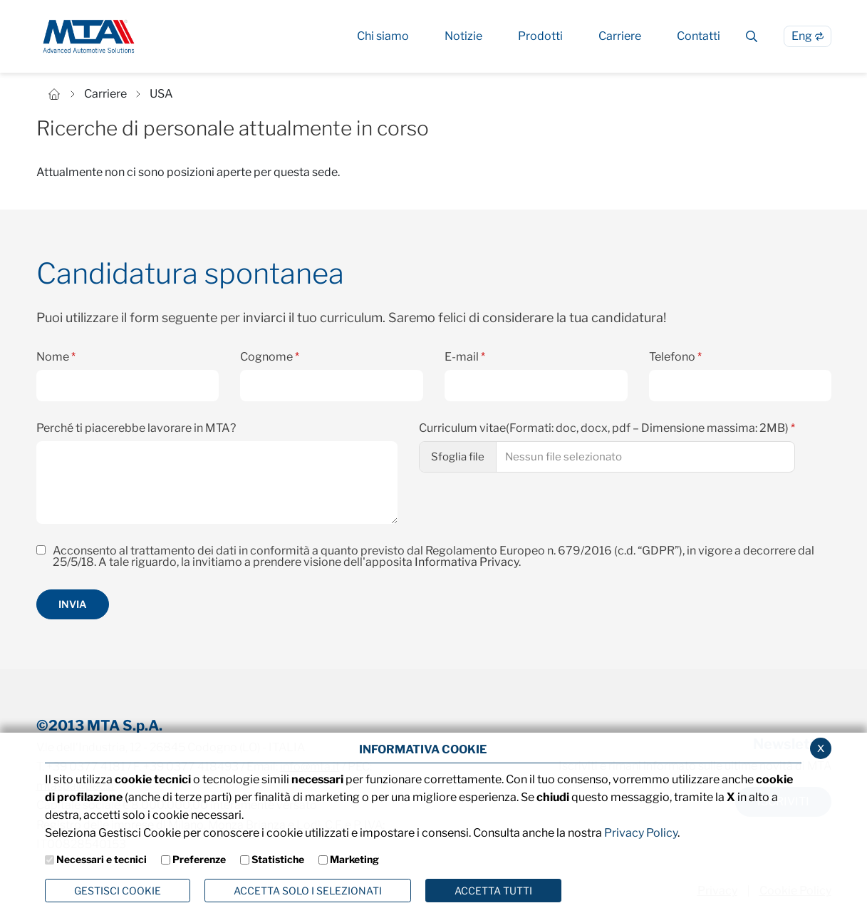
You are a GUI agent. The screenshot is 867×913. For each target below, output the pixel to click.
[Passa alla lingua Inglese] (807, 36)
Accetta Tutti (493, 890)
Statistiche (277, 859)
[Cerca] (752, 36)
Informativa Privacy (467, 562)
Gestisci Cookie (117, 890)
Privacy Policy (640, 833)
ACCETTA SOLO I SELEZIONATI (308, 890)
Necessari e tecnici (101, 859)
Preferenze (199, 859)
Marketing (354, 859)
